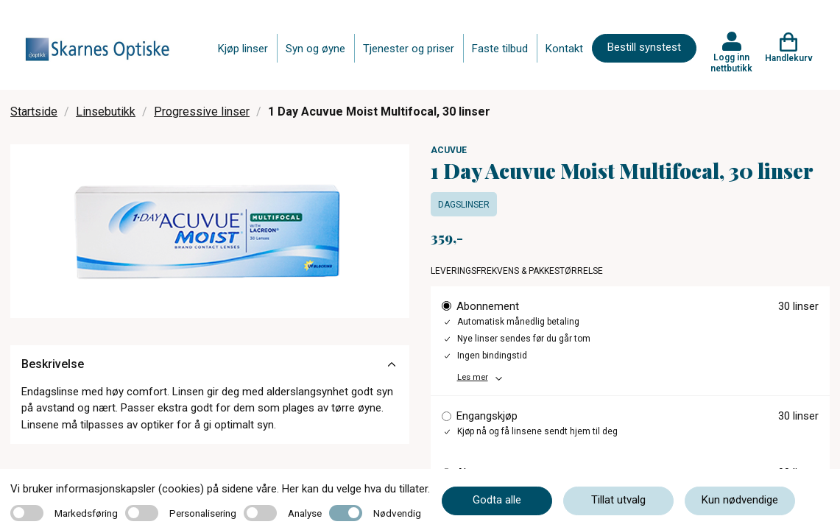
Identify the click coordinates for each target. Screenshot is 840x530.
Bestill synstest (644, 47)
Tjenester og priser (408, 48)
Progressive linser (202, 112)
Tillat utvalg (618, 499)
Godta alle (497, 499)
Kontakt (564, 48)
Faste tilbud (500, 48)
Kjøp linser (243, 48)
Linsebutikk (105, 112)
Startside (33, 112)
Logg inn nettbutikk (731, 62)
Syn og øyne (315, 48)
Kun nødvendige (740, 499)
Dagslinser (464, 204)
